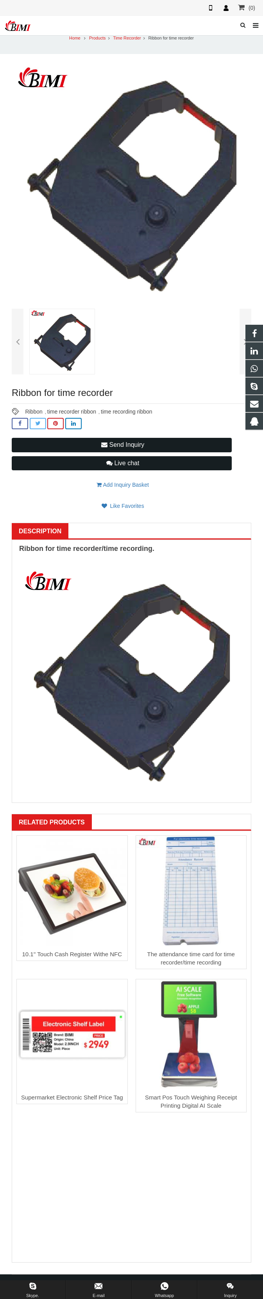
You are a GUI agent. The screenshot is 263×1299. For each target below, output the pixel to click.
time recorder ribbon (71, 411)
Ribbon (33, 411)
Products (97, 38)
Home (75, 38)
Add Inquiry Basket (123, 485)
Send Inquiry (122, 444)
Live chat (122, 463)
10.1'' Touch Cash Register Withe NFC (72, 954)
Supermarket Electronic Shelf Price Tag (72, 1097)
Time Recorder (127, 38)
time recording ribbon (126, 411)
